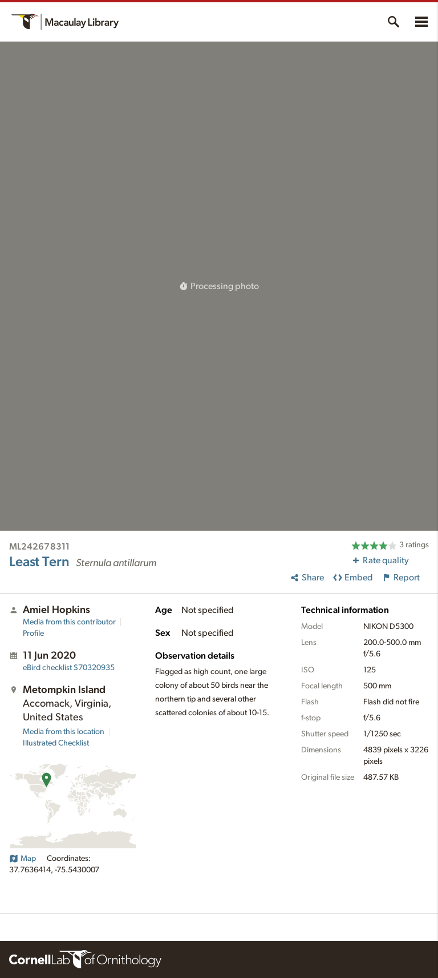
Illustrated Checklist (56, 743)
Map (22, 859)
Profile (33, 634)
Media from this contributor (69, 622)
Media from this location (63, 732)
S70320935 (69, 668)
